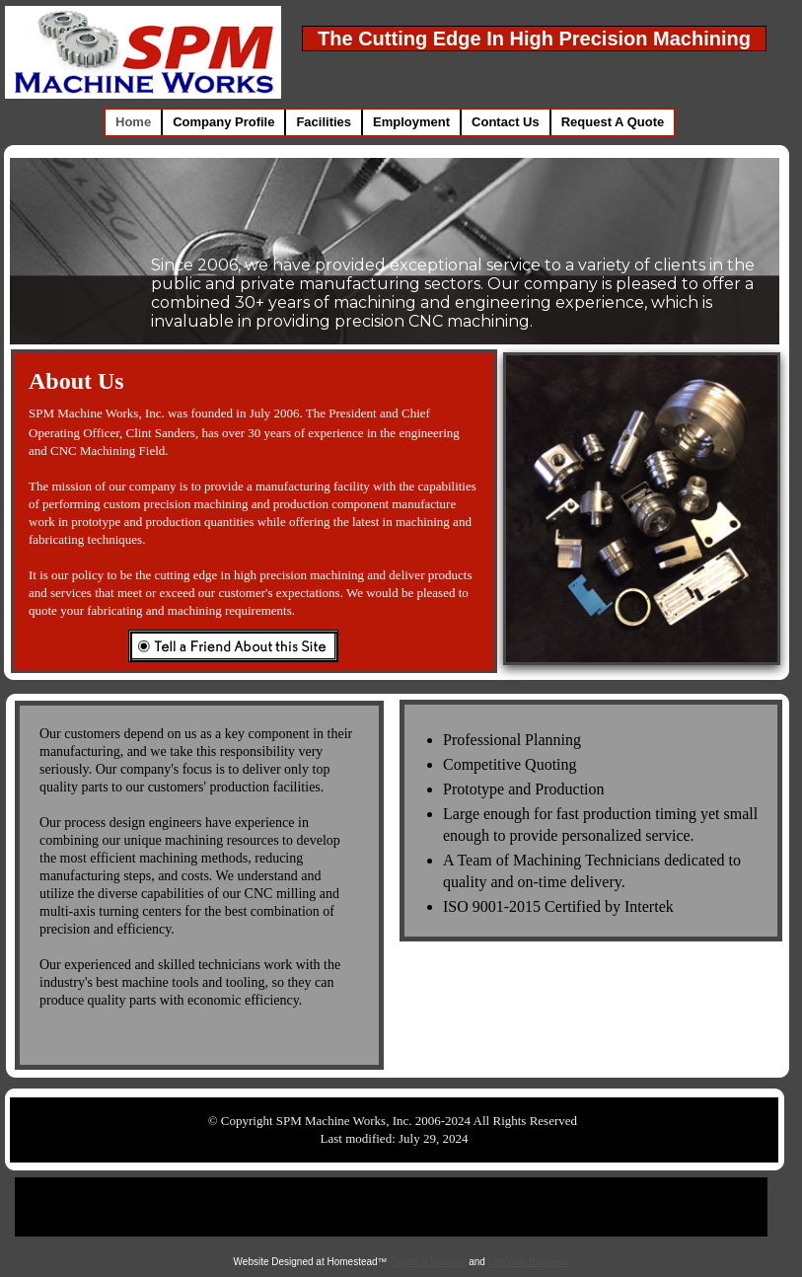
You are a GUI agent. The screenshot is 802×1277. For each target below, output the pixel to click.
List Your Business (528, 1261)
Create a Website (428, 1261)
